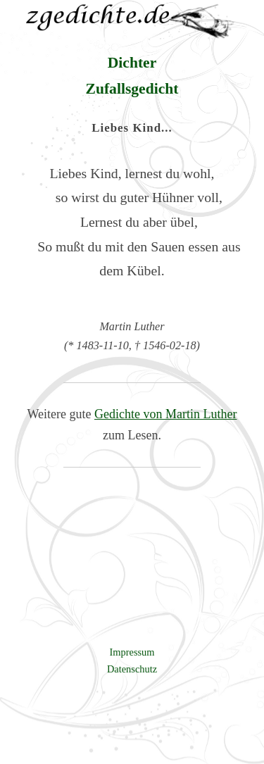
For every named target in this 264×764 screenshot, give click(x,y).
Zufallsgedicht (132, 88)
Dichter (132, 62)
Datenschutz (132, 669)
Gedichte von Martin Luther (165, 414)
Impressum (132, 652)
